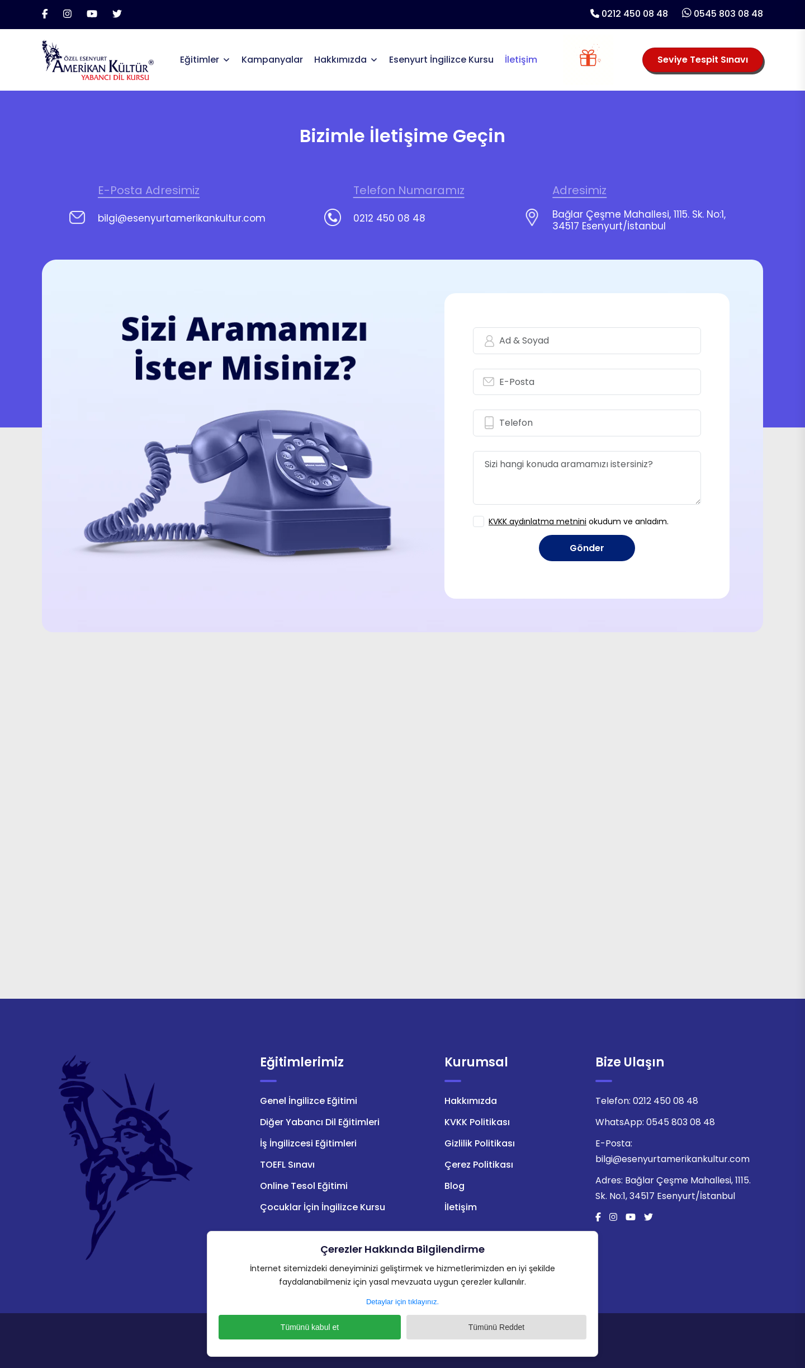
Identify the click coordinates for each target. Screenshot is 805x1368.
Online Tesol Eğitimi (304, 1185)
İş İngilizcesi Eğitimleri (308, 1143)
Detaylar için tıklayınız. (402, 1302)
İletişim (521, 59)
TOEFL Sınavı (287, 1164)
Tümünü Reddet (461, 1327)
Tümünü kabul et (344, 1327)
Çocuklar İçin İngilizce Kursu (322, 1207)
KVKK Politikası (477, 1122)
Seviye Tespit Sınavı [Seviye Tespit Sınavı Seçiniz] (702, 59)
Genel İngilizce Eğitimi (308, 1100)
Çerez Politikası (478, 1164)
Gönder (587, 548)
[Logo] (98, 59)
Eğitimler (199, 59)
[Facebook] (45, 14)
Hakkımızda (340, 59)
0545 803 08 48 (728, 13)
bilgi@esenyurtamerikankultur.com (672, 1159)
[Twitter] (117, 14)
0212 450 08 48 (635, 13)
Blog (454, 1185)
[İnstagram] (67, 14)
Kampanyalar (272, 59)
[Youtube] (92, 14)
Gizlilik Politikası (479, 1143)
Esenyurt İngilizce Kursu (441, 59)
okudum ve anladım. (579, 521)
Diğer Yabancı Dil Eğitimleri (320, 1122)
